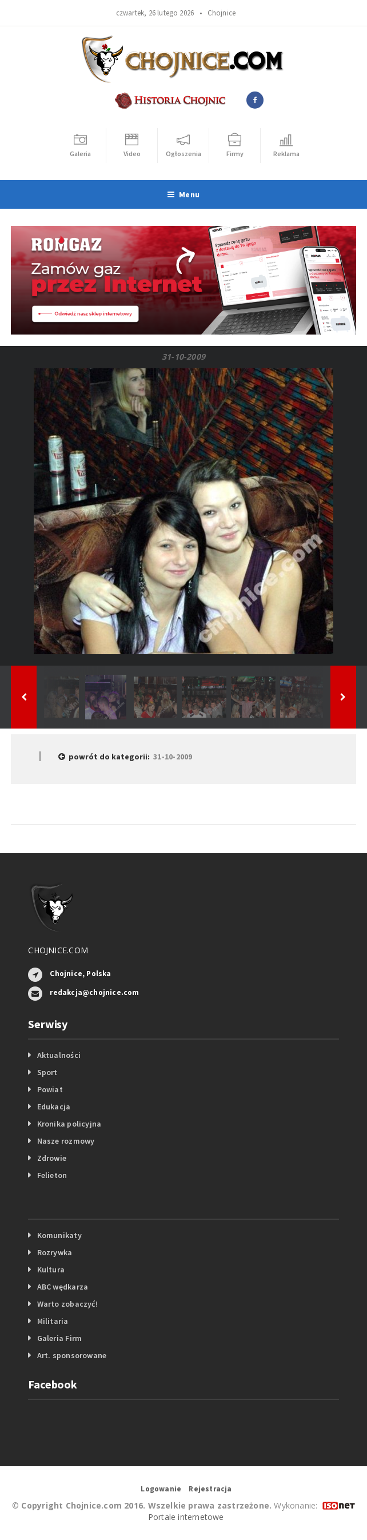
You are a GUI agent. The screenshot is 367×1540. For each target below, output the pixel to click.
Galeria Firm (59, 1338)
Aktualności (59, 1055)
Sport (47, 1072)
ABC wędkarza (63, 1287)
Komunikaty (59, 1235)
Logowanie (161, 1489)
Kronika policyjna (69, 1124)
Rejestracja (210, 1489)
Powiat (50, 1089)
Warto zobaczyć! (67, 1304)
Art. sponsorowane (72, 1355)
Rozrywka (55, 1252)
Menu (183, 194)
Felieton (52, 1175)
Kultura (51, 1269)
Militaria (53, 1321)
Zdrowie (51, 1158)
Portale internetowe (186, 1516)
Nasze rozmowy (66, 1141)
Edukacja (54, 1106)
